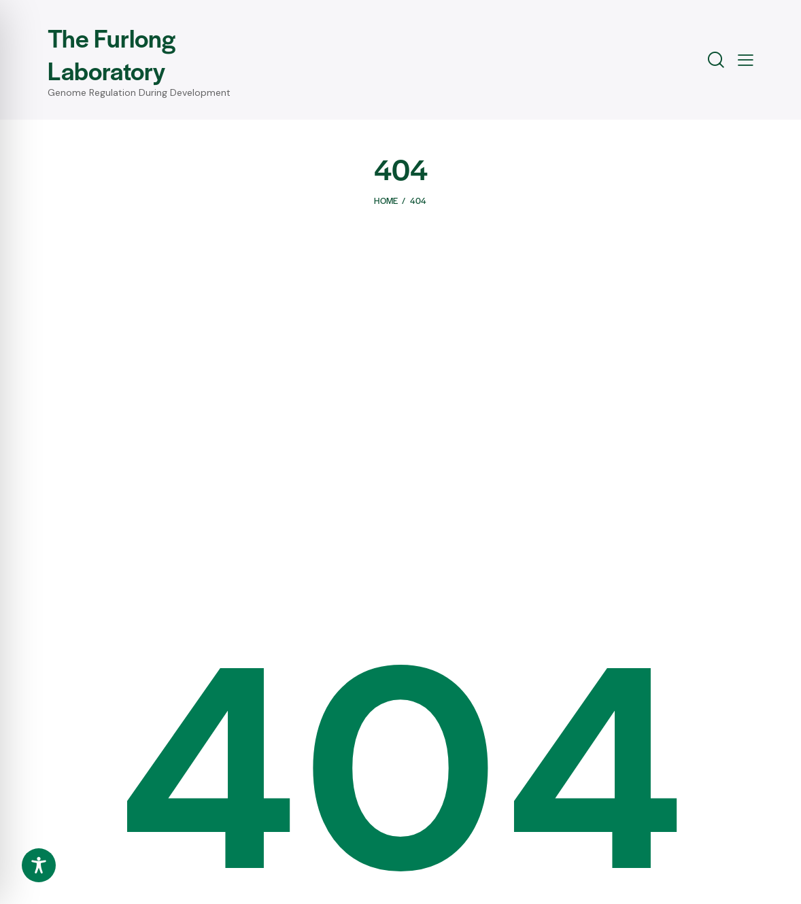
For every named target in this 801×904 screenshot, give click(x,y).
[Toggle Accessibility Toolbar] (38, 865)
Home (386, 200)
